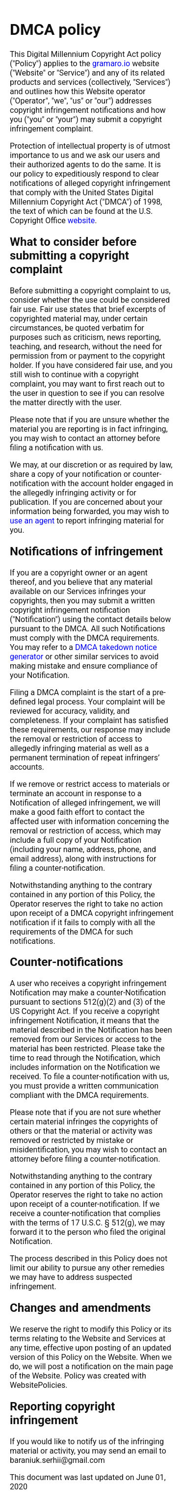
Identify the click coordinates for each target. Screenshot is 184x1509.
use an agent (32, 520)
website (81, 220)
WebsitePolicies (37, 1385)
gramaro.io (111, 63)
